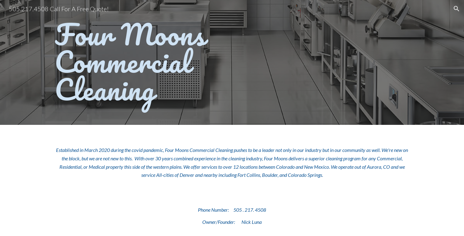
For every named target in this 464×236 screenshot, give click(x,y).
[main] (170, 62)
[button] (456, 8)
